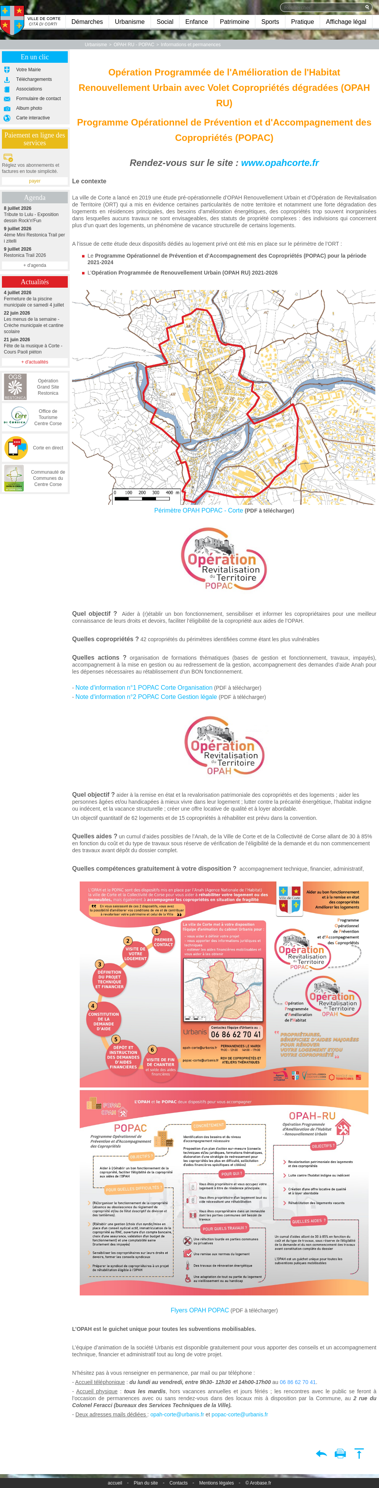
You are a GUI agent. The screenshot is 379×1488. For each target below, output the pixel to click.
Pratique (302, 21)
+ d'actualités (34, 362)
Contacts (178, 1483)
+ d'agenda (34, 265)
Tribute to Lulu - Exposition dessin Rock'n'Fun (35, 214)
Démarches (87, 21)
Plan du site (146, 1483)
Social (165, 21)
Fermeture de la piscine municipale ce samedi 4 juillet (35, 299)
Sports (270, 21)
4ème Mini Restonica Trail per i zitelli (35, 235)
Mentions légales (216, 1483)
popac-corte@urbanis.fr (239, 1414)
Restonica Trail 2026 (35, 252)
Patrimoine (234, 21)
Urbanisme (129, 21)
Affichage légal (346, 21)
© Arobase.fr (258, 1483)
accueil (115, 1483)
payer (34, 181)
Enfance (196, 21)
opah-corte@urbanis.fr (177, 1414)
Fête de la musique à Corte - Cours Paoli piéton (35, 346)
